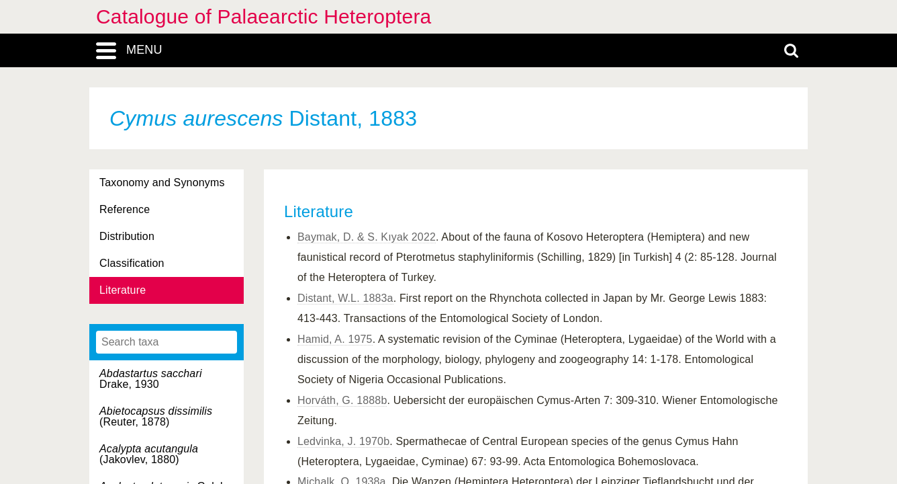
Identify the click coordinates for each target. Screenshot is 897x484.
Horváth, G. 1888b (342, 400)
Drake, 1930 (150, 379)
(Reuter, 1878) (155, 416)
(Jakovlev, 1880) (148, 454)
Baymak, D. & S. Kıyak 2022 (366, 237)
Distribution (126, 236)
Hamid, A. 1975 (335, 339)
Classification (131, 263)
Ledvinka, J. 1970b (343, 441)
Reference (124, 209)
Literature (122, 290)
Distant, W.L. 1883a (345, 298)
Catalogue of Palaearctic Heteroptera (263, 16)
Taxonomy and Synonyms (162, 182)
